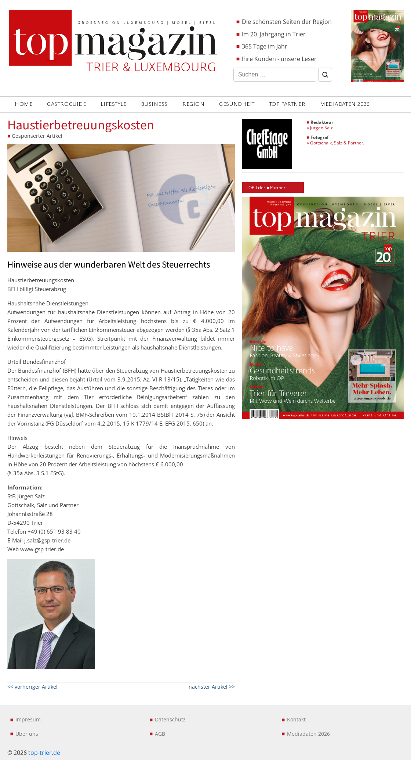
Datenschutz (170, 719)
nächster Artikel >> (212, 686)
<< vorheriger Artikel (32, 686)
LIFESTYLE (113, 104)
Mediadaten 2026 (345, 104)
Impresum (28, 719)
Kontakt (296, 719)
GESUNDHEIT (237, 104)
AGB (160, 733)
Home (23, 104)
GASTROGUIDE (66, 104)
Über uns (26, 733)
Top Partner (287, 104)
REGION (193, 104)
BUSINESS (154, 104)
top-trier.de (44, 753)
